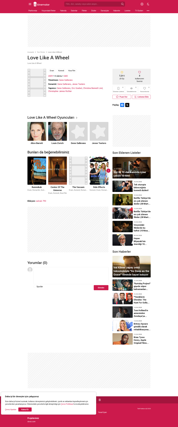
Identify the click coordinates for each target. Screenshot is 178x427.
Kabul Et (25, 409)
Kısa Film (71, 71)
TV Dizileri (139, 11)
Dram (52, 71)
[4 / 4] (99, 133)
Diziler (93, 11)
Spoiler (40, 286)
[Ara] (122, 4)
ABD (66, 76)
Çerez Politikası (67, 404)
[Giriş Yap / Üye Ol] (142, 4)
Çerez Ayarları (10, 409)
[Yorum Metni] (71, 275)
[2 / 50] (57, 175)
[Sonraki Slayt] (108, 171)
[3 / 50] (78, 175)
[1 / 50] (36, 175)
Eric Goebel (77, 88)
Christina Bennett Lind (92, 88)
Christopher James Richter (60, 91)
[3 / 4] (78, 133)
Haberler (116, 11)
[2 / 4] (57, 133)
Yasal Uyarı (102, 412)
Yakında (63, 11)
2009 (50, 76)
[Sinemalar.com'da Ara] (92, 4)
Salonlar (74, 11)
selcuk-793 (41, 201)
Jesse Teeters (78, 84)
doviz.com (31, 422)
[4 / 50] (99, 175)
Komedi (61, 71)
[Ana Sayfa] (42, 4)
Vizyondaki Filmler (49, 11)
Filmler (84, 11)
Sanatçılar (105, 11)
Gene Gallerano (66, 80)
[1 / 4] (36, 133)
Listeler (128, 11)
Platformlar (32, 11)
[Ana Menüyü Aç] (30, 4)
